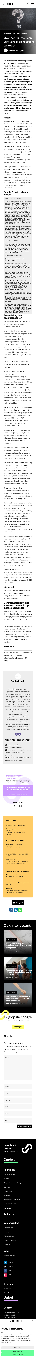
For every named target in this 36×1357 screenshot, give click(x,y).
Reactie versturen (25, 1126)
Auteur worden (9, 1228)
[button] (32, 2)
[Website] (16, 734)
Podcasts (9, 1214)
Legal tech (7, 1195)
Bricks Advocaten (10, 951)
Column (6, 1179)
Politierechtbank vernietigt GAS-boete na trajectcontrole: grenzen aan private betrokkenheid (18, 752)
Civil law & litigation (10, 1174)
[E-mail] (19, 734)
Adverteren (7, 1232)
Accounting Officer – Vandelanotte (15, 825)
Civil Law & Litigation (20, 34)
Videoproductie (9, 1236)
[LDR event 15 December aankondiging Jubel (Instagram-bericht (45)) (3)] (18, 809)
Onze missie (7, 1289)
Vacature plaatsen (9, 1256)
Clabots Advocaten (10, 1003)
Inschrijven (18, 1027)
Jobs (6, 1251)
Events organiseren (10, 1240)
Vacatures (7, 1244)
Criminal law (8, 1187)
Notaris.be (8, 977)
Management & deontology (12, 1200)
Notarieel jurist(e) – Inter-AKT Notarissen (17, 871)
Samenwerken (11, 1223)
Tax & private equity (10, 1204)
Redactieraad (8, 1293)
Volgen (11, 1263)
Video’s (8, 1208)
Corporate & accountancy (12, 1183)
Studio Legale (18, 51)
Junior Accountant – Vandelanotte (15, 840)
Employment (8, 1191)
